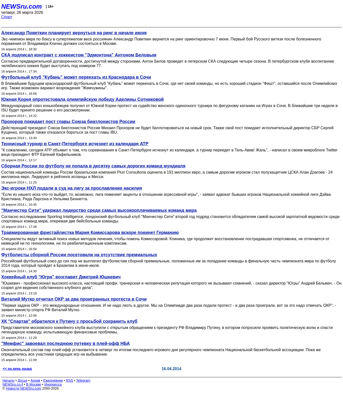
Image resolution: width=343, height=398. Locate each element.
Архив (35, 380)
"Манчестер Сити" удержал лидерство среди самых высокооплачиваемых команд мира (99, 210)
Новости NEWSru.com (23, 388)
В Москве (33, 384)
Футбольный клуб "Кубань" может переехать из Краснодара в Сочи (76, 77)
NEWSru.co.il (12, 384)
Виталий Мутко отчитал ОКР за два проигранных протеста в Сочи (74, 299)
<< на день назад (17, 369)
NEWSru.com (21, 6)
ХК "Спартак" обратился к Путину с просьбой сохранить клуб (69, 321)
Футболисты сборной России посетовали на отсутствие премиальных (79, 254)
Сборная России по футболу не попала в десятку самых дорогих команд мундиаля (93, 165)
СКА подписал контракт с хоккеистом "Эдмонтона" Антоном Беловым (78, 55)
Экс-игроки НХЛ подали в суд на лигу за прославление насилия (71, 188)
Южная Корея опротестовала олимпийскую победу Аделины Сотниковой (82, 99)
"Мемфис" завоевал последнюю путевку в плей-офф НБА (65, 343)
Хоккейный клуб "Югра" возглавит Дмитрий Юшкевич (61, 276)
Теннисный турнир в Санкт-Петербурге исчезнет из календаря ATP (74, 143)
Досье (22, 380)
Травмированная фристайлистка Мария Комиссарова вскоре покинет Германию (90, 232)
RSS (69, 380)
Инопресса (53, 384)
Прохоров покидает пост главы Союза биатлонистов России (68, 121)
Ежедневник (53, 380)
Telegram (83, 380)
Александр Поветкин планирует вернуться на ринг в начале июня (74, 32)
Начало (8, 380)
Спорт (6, 17)
